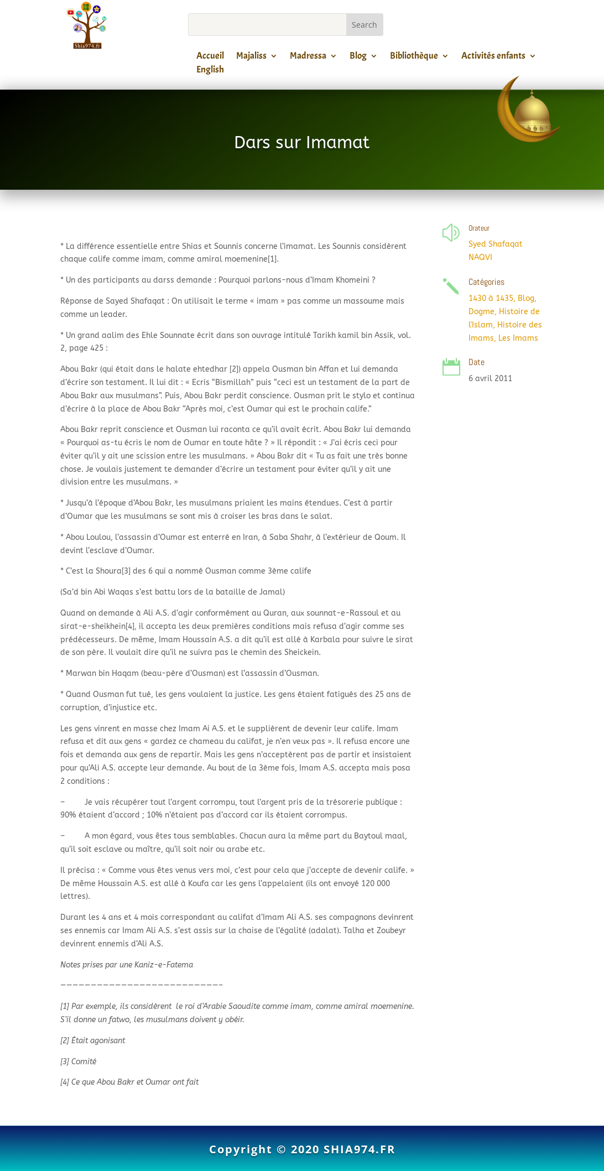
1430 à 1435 (490, 298)
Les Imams (518, 338)
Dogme (481, 311)
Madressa (308, 57)
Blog (358, 57)
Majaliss (251, 57)
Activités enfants (493, 57)
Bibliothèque (414, 57)
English (210, 71)
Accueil (210, 57)
